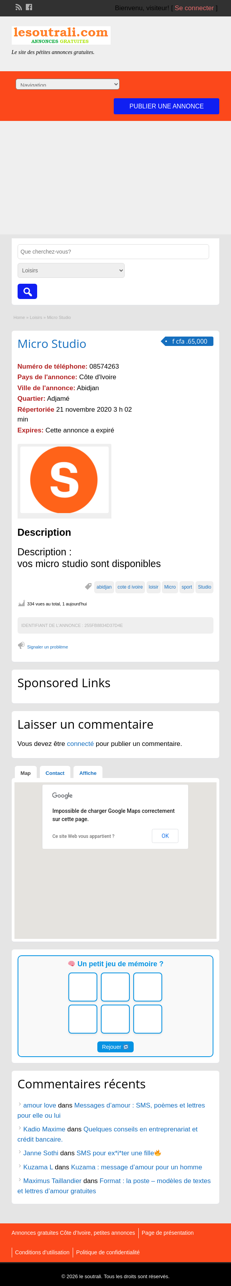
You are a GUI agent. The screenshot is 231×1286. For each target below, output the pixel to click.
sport (187, 587)
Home (19, 317)
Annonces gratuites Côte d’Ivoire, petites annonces (73, 1233)
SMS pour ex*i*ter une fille (119, 1153)
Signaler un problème (47, 647)
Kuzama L (38, 1167)
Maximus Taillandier (52, 1181)
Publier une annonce (166, 106)
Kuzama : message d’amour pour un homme (136, 1167)
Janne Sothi (41, 1153)
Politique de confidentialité (108, 1252)
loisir (154, 587)
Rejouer (115, 1047)
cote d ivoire (130, 587)
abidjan (104, 587)
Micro (169, 587)
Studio (204, 587)
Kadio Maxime (44, 1129)
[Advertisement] (115, 179)
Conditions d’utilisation (42, 1252)
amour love (39, 1105)
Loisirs (36, 317)
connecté (81, 743)
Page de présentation (168, 1233)
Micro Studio (52, 343)
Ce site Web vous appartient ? (83, 836)
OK (165, 836)
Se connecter (194, 8)
